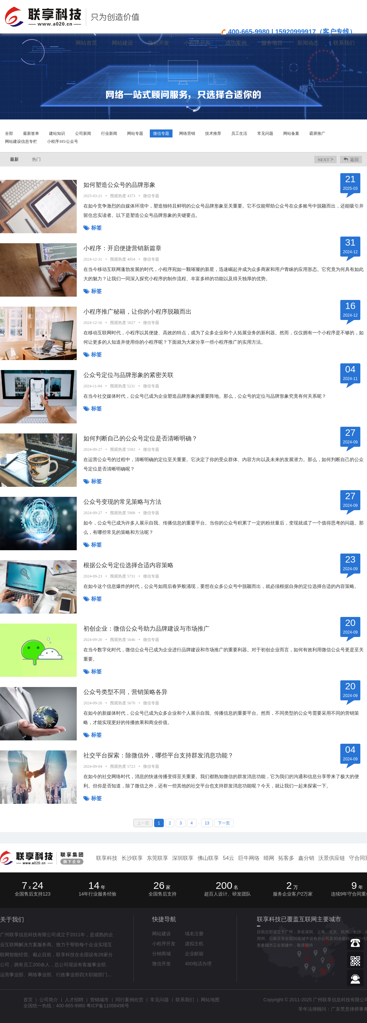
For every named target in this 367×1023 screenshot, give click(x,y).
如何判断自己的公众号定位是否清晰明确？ (140, 438)
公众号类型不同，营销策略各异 (125, 692)
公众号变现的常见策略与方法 (122, 501)
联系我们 (184, 999)
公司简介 (48, 999)
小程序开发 (163, 943)
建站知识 (57, 133)
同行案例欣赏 (129, 999)
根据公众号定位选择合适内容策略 (128, 565)
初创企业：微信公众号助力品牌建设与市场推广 (146, 628)
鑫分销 (306, 858)
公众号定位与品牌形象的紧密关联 (128, 375)
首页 (28, 999)
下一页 (224, 823)
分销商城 (161, 953)
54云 (228, 858)
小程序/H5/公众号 (62, 141)
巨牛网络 (249, 858)
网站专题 (135, 133)
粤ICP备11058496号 (107, 1005)
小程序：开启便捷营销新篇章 (122, 248)
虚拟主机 (194, 943)
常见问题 (265, 133)
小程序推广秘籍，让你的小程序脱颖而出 (137, 311)
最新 (14, 159)
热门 (36, 159)
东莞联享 (157, 858)
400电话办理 (198, 963)
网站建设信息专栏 (21, 141)
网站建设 (161, 933)
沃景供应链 (331, 858)
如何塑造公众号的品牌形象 (119, 185)
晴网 (269, 858)
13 (207, 823)
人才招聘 (74, 999)
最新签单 (31, 133)
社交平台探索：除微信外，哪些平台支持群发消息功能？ (158, 755)
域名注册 (194, 933)
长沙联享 (132, 858)
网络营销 (187, 133)
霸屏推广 (317, 133)
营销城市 (99, 999)
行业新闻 (109, 133)
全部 (9, 133)
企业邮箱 (194, 953)
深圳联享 (183, 858)
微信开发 (161, 963)
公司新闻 (83, 133)
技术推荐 (213, 133)
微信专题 (161, 133)
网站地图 (210, 999)
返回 (354, 159)
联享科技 (106, 858)
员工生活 (239, 133)
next (325, 159)
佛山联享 (208, 858)
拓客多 (286, 858)
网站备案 (291, 133)
